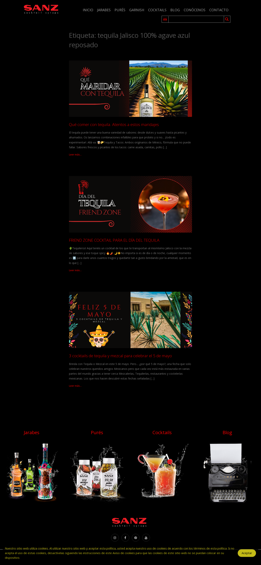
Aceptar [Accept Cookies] (247, 555)
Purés (120, 10)
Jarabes (104, 10)
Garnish (136, 10)
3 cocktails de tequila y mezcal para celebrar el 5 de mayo (120, 355)
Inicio (88, 10)
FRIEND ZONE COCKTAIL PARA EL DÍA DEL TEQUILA (114, 240)
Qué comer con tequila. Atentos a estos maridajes (114, 124)
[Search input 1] (196, 19)
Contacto (218, 10)
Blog (175, 10)
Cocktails (157, 10)
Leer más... (75, 154)
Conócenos (194, 10)
